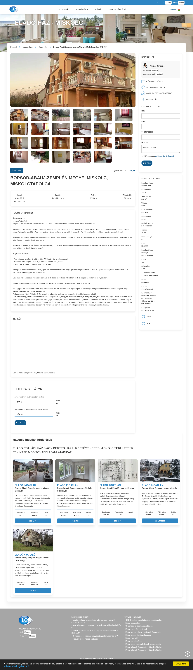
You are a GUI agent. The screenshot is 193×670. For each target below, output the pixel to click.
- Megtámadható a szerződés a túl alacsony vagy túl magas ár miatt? (93, 621)
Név (143, 111)
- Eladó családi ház (132, 623)
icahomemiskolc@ (149, 74)
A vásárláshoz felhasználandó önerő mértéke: (32, 409)
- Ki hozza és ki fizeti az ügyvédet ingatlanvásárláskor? (94, 636)
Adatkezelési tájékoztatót (164, 156)
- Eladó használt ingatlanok (135, 629)
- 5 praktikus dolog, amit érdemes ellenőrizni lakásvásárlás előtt (96, 626)
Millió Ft (58, 402)
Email (144, 121)
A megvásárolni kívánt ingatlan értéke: (29, 397)
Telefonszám (147, 132)
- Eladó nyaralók (131, 638)
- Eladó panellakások (133, 641)
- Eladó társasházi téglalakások (137, 635)
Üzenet (144, 142)
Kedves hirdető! (160, 149)
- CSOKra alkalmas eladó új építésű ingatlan (143, 620)
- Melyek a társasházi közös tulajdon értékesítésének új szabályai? (94, 631)
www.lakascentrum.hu (30, 628)
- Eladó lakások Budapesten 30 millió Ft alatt (143, 647)
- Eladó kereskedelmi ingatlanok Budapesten (143, 632)
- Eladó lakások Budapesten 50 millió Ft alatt (143, 650)
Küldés (147, 163)
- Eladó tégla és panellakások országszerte (142, 644)
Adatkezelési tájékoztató (16, 666)
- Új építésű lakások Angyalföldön (138, 626)
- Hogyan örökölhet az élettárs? (84, 639)
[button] (64, 9)
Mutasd (168, 3)
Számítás (20, 423)
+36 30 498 (147, 70)
